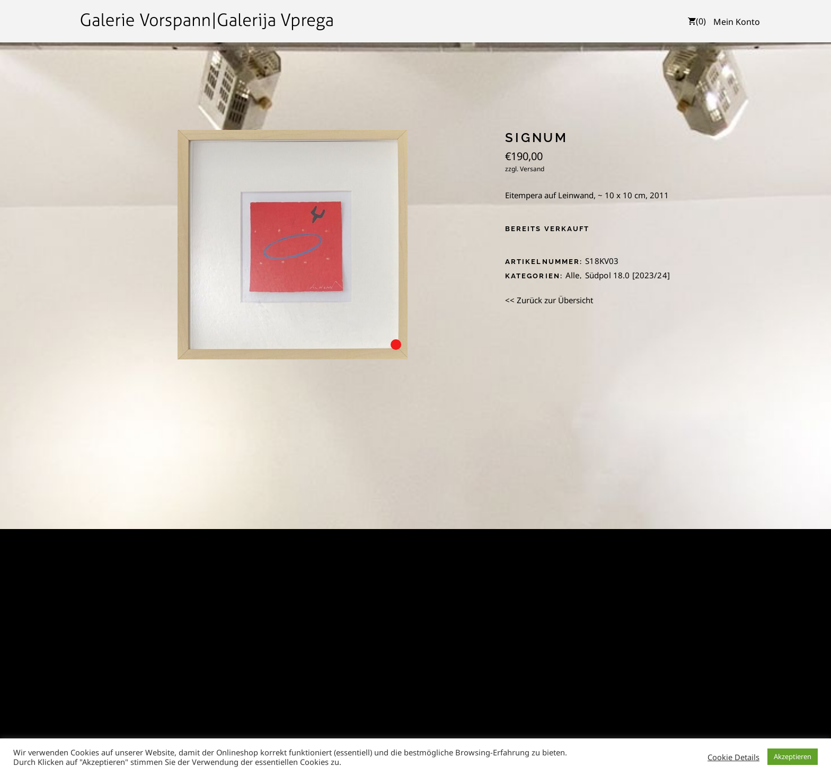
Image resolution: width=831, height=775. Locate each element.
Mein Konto (736, 22)
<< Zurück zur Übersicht (549, 300)
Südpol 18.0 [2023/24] (627, 275)
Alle (572, 275)
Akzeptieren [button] (792, 756)
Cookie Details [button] (733, 757)
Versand (532, 168)
